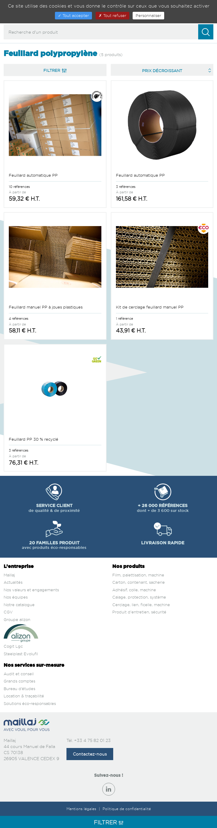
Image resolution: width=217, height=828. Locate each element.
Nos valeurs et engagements (31, 589)
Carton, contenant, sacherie (138, 582)
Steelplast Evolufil (21, 653)
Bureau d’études (19, 688)
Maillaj (9, 575)
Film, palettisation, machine (138, 575)
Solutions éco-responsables (30, 703)
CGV (8, 611)
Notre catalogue (19, 604)
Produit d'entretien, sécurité (139, 611)
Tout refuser (112, 15)
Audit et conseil (19, 673)
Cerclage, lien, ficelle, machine (141, 604)
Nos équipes (16, 597)
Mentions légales (81, 808)
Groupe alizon (17, 619)
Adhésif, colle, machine (134, 589)
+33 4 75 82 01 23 (92, 740)
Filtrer (54, 70)
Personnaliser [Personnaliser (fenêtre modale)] (148, 15)
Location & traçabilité (24, 695)
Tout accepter (73, 15)
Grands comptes (19, 681)
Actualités (13, 582)
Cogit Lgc (13, 646)
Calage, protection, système (139, 597)
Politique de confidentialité (127, 808)
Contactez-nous (90, 753)
